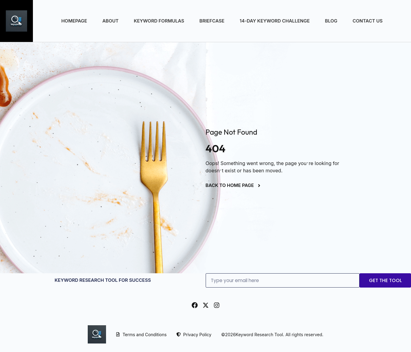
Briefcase (212, 21)
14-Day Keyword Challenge (275, 21)
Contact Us (367, 21)
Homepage (74, 21)
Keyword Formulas (159, 21)
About (110, 21)
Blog (331, 21)
